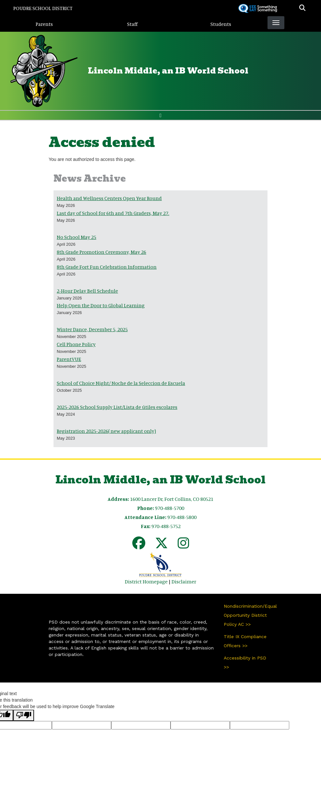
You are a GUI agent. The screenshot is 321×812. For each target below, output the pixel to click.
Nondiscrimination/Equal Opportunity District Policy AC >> (248, 615)
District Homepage (146, 581)
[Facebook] (138, 546)
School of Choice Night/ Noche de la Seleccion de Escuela (121, 383)
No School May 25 (76, 237)
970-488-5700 (169, 508)
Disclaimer (184, 581)
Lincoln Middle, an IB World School (168, 70)
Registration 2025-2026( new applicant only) (106, 431)
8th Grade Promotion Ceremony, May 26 (101, 252)
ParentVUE (69, 359)
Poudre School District (43, 8)
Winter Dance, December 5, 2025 (92, 329)
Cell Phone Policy (76, 344)
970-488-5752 (166, 526)
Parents (44, 24)
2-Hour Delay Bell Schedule (87, 291)
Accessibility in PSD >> (245, 662)
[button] (302, 8)
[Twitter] (161, 546)
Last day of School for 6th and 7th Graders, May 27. (113, 213)
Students (220, 24)
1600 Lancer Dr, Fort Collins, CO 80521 (171, 499)
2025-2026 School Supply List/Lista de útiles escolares (117, 407)
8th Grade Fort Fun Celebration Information (107, 267)
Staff (132, 24)
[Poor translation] (23, 715)
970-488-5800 (181, 517)
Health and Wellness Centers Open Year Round (109, 198)
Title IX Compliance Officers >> (245, 641)
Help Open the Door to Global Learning (101, 305)
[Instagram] (183, 546)
